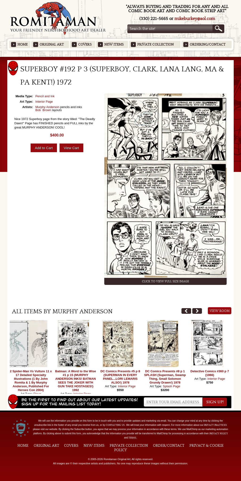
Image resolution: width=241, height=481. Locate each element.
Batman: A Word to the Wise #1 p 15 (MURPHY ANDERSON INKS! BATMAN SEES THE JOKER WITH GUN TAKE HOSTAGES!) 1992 (75, 380)
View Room (220, 311)
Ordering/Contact (207, 45)
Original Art (52, 45)
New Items (114, 45)
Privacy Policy (218, 433)
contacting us (115, 425)
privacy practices (215, 425)
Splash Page (171, 386)
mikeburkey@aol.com (194, 18)
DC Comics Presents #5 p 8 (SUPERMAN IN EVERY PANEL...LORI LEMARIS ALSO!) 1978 (120, 376)
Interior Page (44, 101)
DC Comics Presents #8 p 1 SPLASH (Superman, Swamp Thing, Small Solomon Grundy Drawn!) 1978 (165, 376)
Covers (85, 45)
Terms (132, 437)
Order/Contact (168, 445)
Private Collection (155, 45)
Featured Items (120, 58)
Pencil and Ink (45, 96)
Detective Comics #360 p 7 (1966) (209, 373)
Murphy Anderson (47, 107)
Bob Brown (43, 110)
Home (22, 45)
